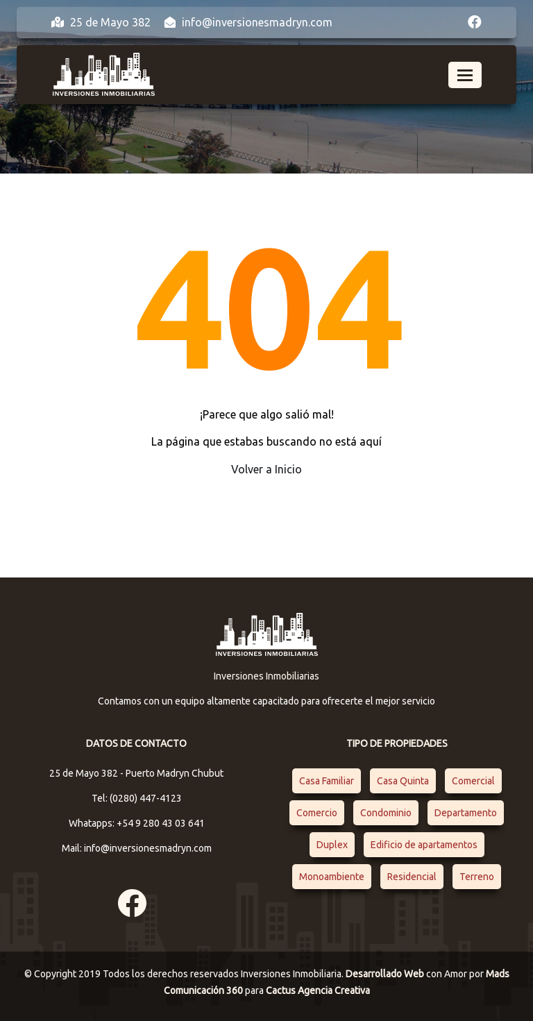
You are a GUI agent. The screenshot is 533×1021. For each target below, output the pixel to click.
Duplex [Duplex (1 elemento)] (332, 844)
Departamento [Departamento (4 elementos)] (465, 812)
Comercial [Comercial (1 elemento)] (473, 780)
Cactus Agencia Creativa (318, 990)
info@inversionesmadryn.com (248, 22)
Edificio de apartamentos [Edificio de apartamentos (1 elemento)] (424, 844)
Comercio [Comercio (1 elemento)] (316, 812)
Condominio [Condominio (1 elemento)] (386, 812)
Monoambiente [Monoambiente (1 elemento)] (331, 876)
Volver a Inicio (266, 469)
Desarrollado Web (386, 973)
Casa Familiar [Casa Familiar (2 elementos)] (326, 780)
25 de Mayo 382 (101, 22)
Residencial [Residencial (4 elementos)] (412, 876)
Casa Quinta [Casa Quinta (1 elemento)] (403, 780)
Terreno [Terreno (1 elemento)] (476, 876)
